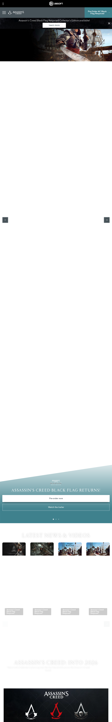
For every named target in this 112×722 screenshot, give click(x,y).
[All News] (56, 639)
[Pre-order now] (56, 498)
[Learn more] (54, 25)
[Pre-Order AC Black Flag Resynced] (98, 12)
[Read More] (10, 602)
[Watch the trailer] (56, 507)
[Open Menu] (4, 12)
